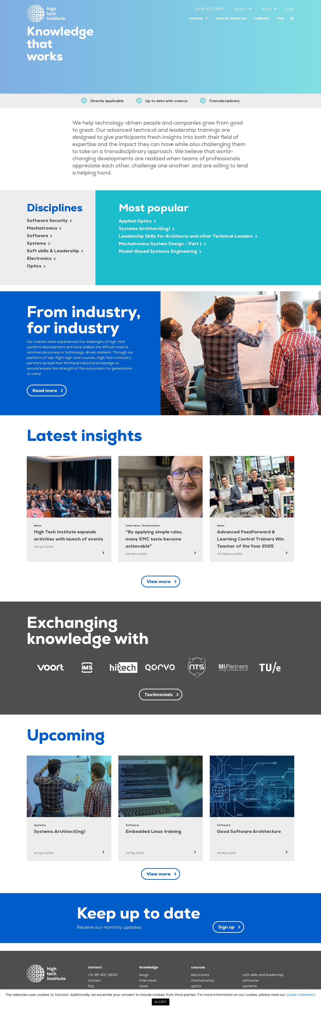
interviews (148, 980)
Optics (36, 266)
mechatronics (202, 980)
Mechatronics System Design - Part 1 (162, 244)
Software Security (49, 220)
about (266, 8)
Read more (44, 390)
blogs (143, 974)
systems (250, 986)
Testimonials (158, 694)
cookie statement (300, 995)
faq (280, 18)
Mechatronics (44, 228)
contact (240, 8)
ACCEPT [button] (160, 1002)
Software (39, 235)
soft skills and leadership (263, 974)
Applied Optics (137, 221)
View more (159, 581)
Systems (38, 243)
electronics (200, 974)
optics (196, 986)
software (250, 980)
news (143, 986)
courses (196, 18)
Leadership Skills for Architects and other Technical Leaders (188, 236)
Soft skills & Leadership (55, 251)
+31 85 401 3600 (209, 8)
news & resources (231, 18)
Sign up (226, 927)
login (290, 8)
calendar (262, 18)
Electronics (41, 258)
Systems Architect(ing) (146, 228)
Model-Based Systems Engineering (160, 251)
